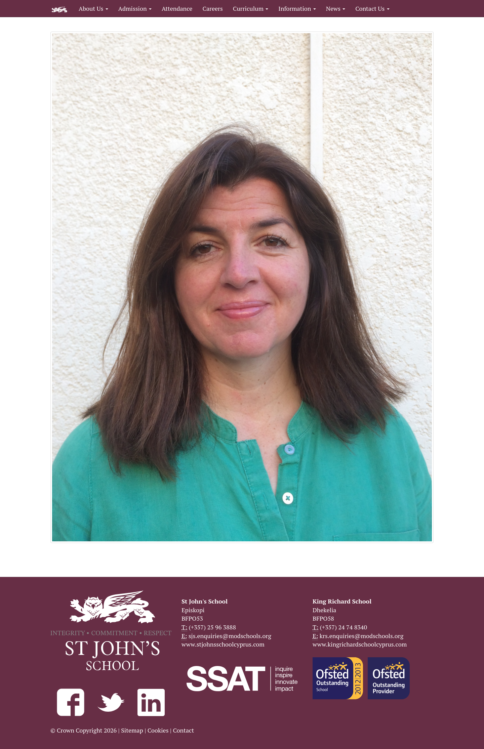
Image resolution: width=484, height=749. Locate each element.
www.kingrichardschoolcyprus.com (360, 644)
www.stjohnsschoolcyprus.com (223, 644)
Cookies (158, 730)
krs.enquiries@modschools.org (361, 636)
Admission (135, 8)
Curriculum (251, 8)
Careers (212, 8)
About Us (93, 8)
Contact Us (372, 8)
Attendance (177, 8)
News (335, 8)
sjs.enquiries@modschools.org (230, 636)
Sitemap (132, 730)
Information (297, 8)
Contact (183, 730)
